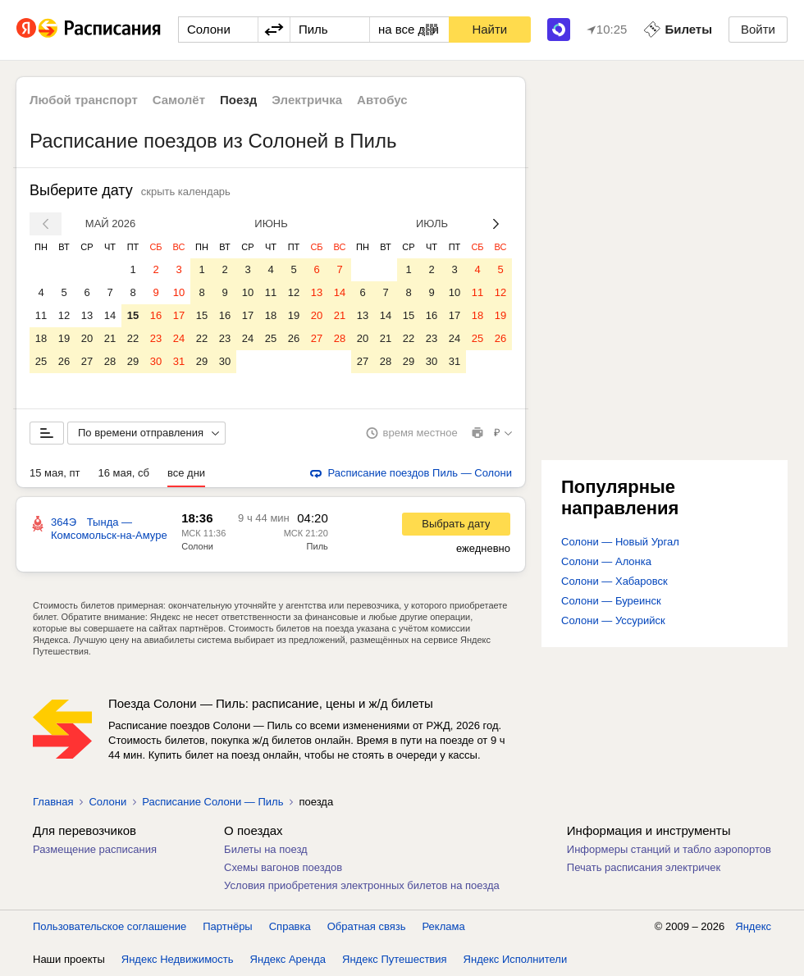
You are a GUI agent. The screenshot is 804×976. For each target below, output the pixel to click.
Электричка (307, 100)
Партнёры (227, 926)
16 (156, 315)
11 (41, 315)
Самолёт (179, 100)
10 (179, 292)
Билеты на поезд (266, 849)
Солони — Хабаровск (614, 581)
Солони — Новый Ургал (620, 542)
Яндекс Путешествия (394, 959)
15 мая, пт (55, 473)
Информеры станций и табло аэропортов (669, 849)
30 (156, 361)
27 (87, 361)
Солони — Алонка (606, 561)
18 (41, 338)
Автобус (382, 100)
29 (133, 361)
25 (41, 361)
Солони (107, 802)
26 (64, 361)
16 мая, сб (123, 473)
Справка (290, 926)
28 (110, 361)
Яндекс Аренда (288, 959)
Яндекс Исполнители (516, 959)
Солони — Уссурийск (613, 620)
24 (179, 338)
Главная (53, 802)
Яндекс (753, 926)
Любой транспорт (84, 100)
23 (156, 338)
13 (87, 315)
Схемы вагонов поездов (283, 867)
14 (110, 315)
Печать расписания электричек (643, 867)
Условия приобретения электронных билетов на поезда (362, 885)
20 (87, 338)
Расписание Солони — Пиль (212, 802)
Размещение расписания (95, 849)
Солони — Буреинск (611, 601)
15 (133, 315)
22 (133, 338)
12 (64, 315)
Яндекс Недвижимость (177, 959)
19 (64, 338)
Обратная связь (366, 926)
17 (179, 315)
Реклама (444, 926)
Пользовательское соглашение (109, 926)
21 (110, 338)
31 (179, 361)
